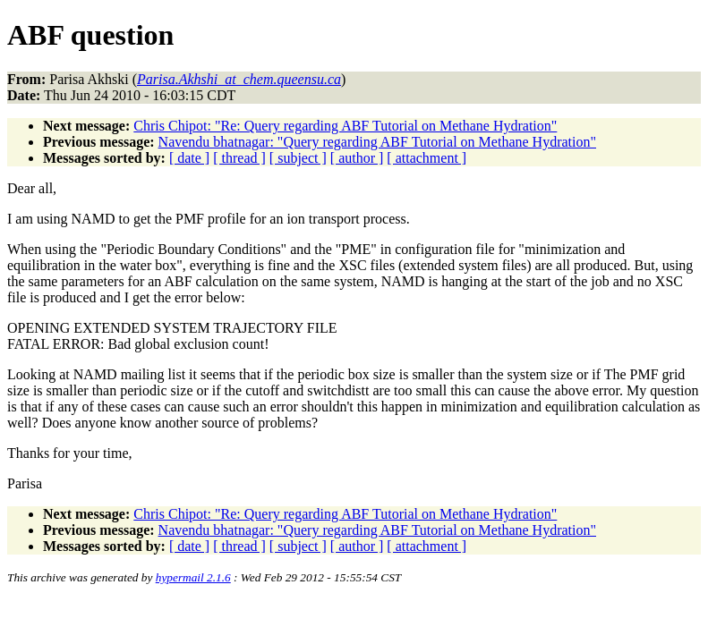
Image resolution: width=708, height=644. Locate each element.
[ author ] (357, 157)
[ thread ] (239, 157)
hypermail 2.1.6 (193, 577)
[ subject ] (298, 157)
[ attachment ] (426, 157)
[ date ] (189, 157)
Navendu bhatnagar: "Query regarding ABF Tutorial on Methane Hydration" (377, 141)
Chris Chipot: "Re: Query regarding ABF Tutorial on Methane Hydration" (345, 125)
